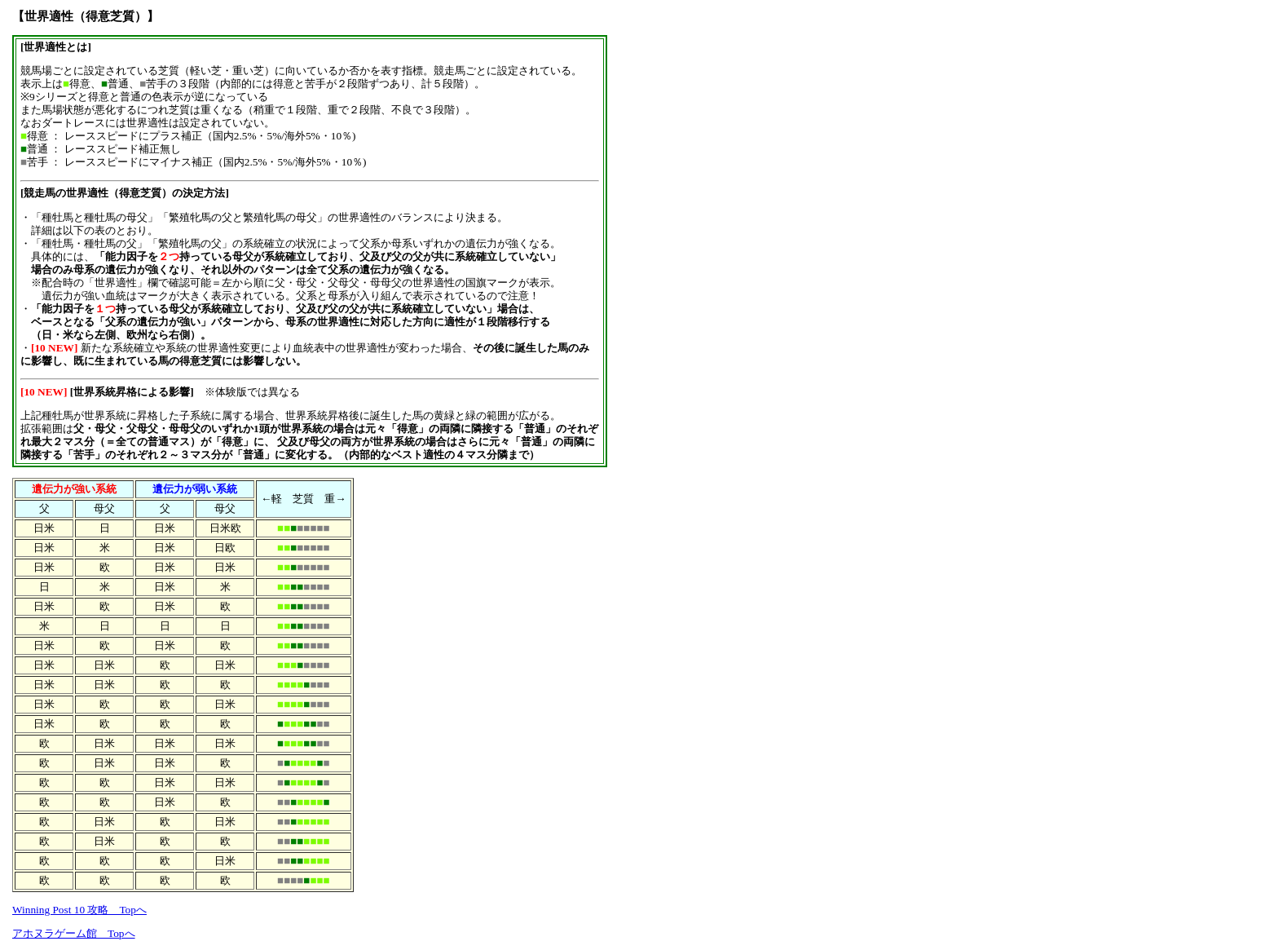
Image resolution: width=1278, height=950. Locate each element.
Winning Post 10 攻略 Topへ (79, 910)
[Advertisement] (682, 254)
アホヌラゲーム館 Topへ (73, 933)
